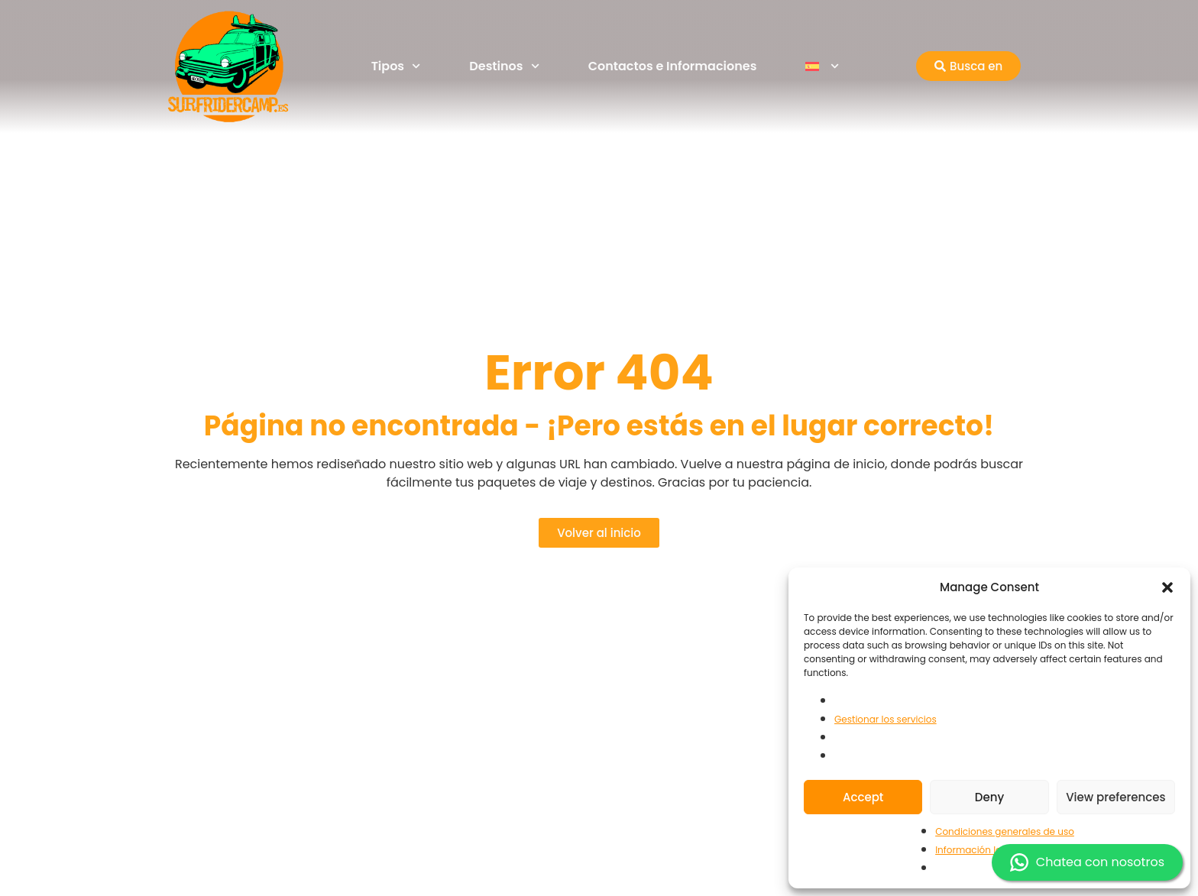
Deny (989, 797)
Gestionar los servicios (885, 719)
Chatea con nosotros (1087, 862)
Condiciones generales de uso (1004, 831)
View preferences (1115, 797)
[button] (1167, 587)
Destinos (504, 66)
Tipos (396, 66)
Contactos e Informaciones (672, 66)
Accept (863, 797)
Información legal (975, 849)
